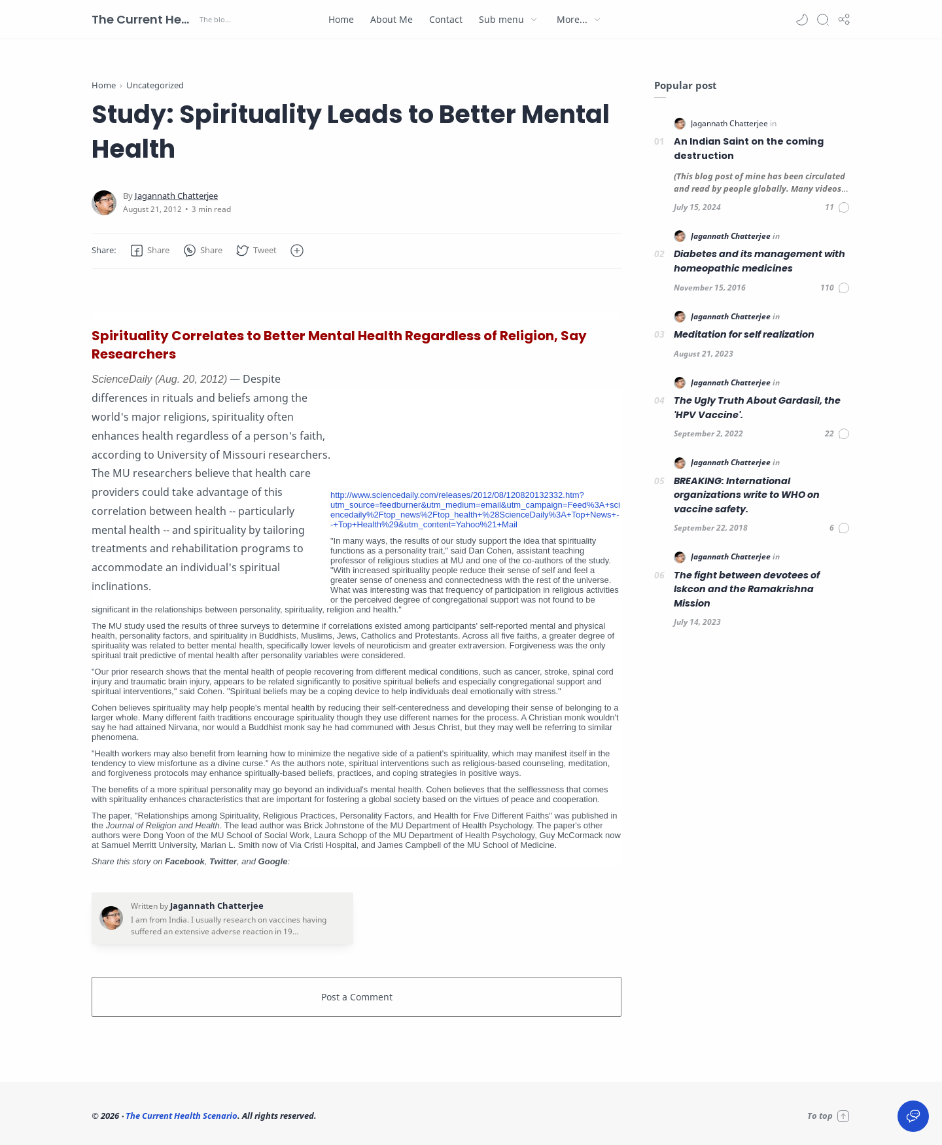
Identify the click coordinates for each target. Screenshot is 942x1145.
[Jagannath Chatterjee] (176, 196)
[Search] (822, 19)
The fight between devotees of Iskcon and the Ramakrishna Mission (747, 589)
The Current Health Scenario (144, 19)
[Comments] (837, 207)
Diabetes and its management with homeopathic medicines (759, 261)
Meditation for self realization (744, 334)
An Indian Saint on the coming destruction (749, 148)
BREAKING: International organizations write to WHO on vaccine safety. (747, 495)
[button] (802, 19)
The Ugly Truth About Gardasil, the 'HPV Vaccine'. (757, 407)
